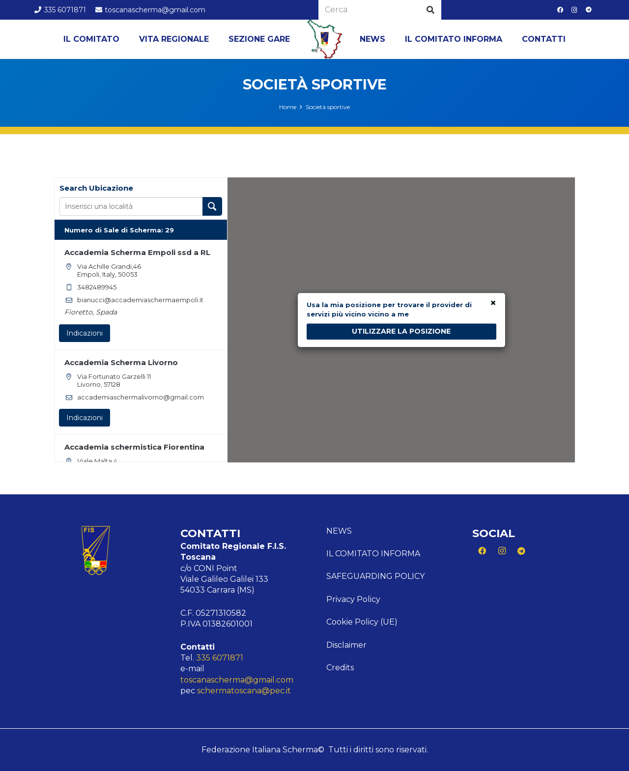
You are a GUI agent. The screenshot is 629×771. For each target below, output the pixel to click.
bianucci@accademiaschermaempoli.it (140, 300)
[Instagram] (574, 10)
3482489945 (96, 287)
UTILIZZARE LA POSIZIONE (401, 331)
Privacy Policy (353, 599)
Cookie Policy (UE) (362, 622)
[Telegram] (589, 10)
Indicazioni (84, 333)
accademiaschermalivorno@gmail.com (140, 397)
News (339, 531)
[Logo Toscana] (324, 39)
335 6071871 (219, 657)
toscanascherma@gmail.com (236, 680)
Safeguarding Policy (375, 576)
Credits (340, 667)
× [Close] (493, 304)
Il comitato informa (373, 553)
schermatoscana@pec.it (244, 690)
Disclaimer (346, 645)
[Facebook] (560, 10)
